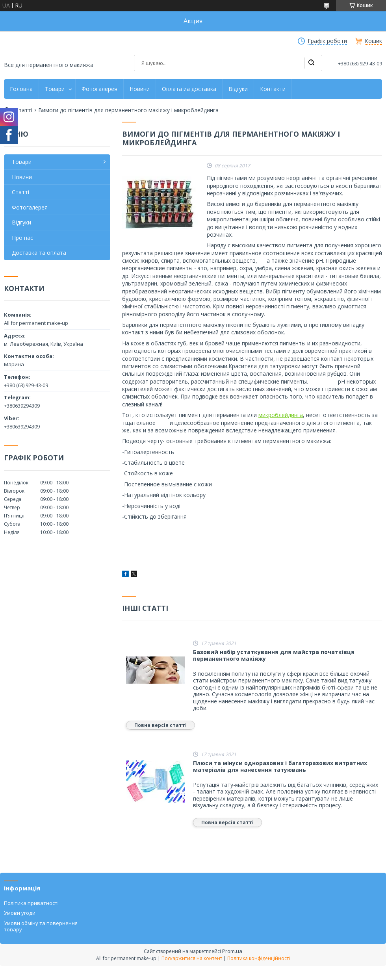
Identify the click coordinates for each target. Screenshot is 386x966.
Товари (55, 89)
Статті (23, 110)
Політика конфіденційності (258, 958)
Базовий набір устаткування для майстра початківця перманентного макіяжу (273, 655)
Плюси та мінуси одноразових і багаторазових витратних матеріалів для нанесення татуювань (280, 766)
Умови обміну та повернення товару (41, 926)
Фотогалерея (99, 89)
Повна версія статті (160, 725)
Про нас (22, 237)
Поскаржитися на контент (191, 958)
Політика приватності (31, 903)
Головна (21, 89)
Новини (140, 89)
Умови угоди (19, 912)
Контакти (273, 89)
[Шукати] (311, 63)
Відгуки (238, 89)
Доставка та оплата (39, 252)
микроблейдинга (280, 415)
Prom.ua (232, 951)
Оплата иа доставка (189, 89)
